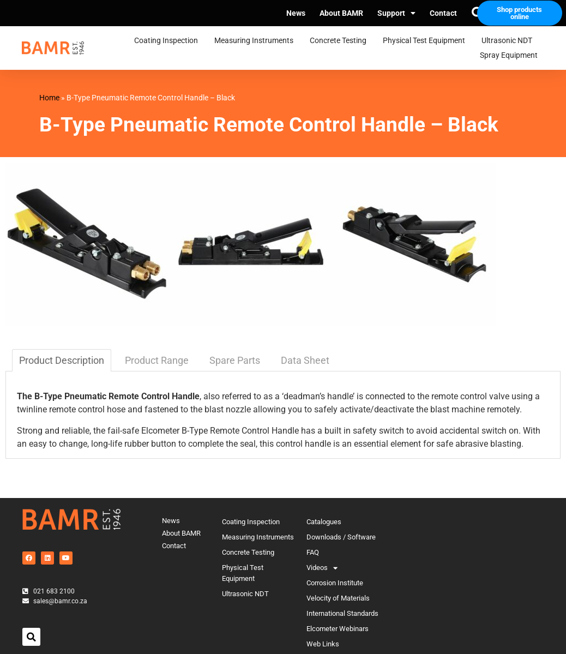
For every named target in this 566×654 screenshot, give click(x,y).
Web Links (322, 644)
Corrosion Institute (334, 583)
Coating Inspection (168, 40)
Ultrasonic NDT (509, 40)
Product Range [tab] (157, 360)
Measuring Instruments (256, 40)
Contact (443, 13)
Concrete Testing (341, 40)
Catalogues (323, 522)
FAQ (312, 552)
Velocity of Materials (338, 598)
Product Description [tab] (61, 360)
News (295, 13)
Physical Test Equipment (427, 40)
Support (396, 13)
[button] (31, 637)
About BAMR (341, 13)
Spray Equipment (511, 55)
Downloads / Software (341, 537)
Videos (322, 567)
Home (49, 97)
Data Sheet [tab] (305, 360)
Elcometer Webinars (337, 629)
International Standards (342, 613)
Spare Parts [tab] (234, 360)
